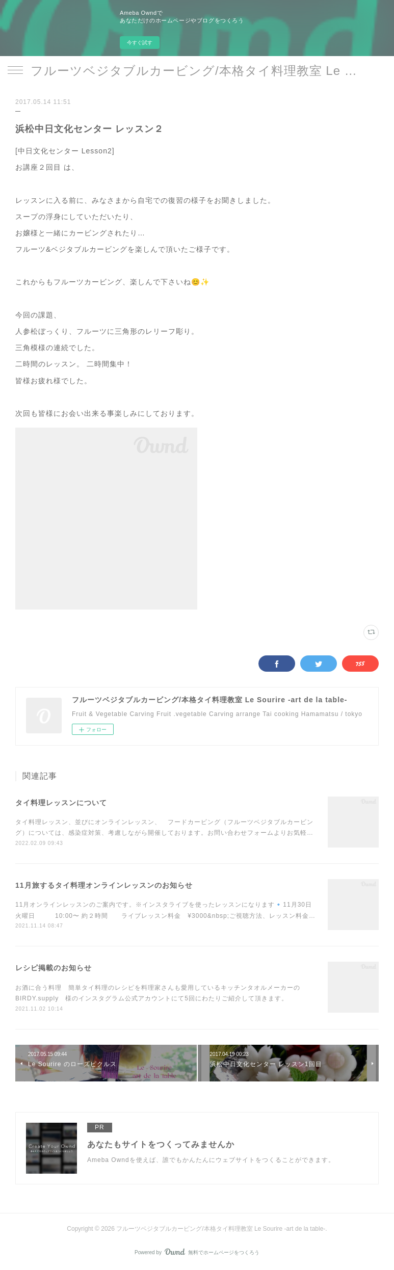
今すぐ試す (139, 42)
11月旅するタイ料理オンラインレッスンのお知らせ (104, 885)
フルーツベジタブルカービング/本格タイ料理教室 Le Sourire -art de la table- (197, 70)
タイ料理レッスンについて (61, 803)
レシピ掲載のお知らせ (53, 968)
